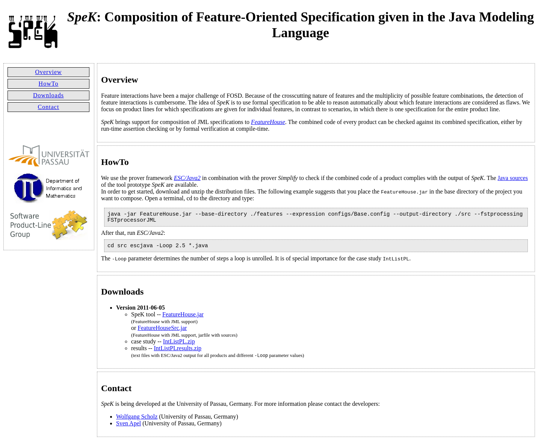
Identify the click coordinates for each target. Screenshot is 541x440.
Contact (48, 107)
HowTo (49, 83)
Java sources (513, 178)
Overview (48, 72)
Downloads (48, 95)
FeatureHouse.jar (183, 314)
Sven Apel (128, 423)
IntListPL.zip (179, 341)
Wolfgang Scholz (136, 416)
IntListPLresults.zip (177, 348)
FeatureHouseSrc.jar (162, 328)
